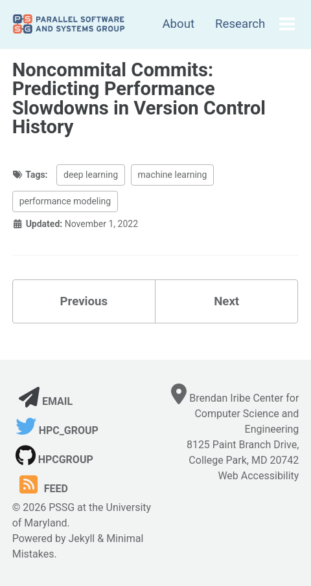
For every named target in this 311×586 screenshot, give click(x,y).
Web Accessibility (258, 476)
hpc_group (57, 430)
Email (46, 401)
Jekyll (81, 538)
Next (226, 301)
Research (240, 24)
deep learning (90, 174)
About (178, 24)
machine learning (172, 174)
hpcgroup (54, 459)
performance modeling (65, 201)
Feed (42, 489)
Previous (84, 301)
